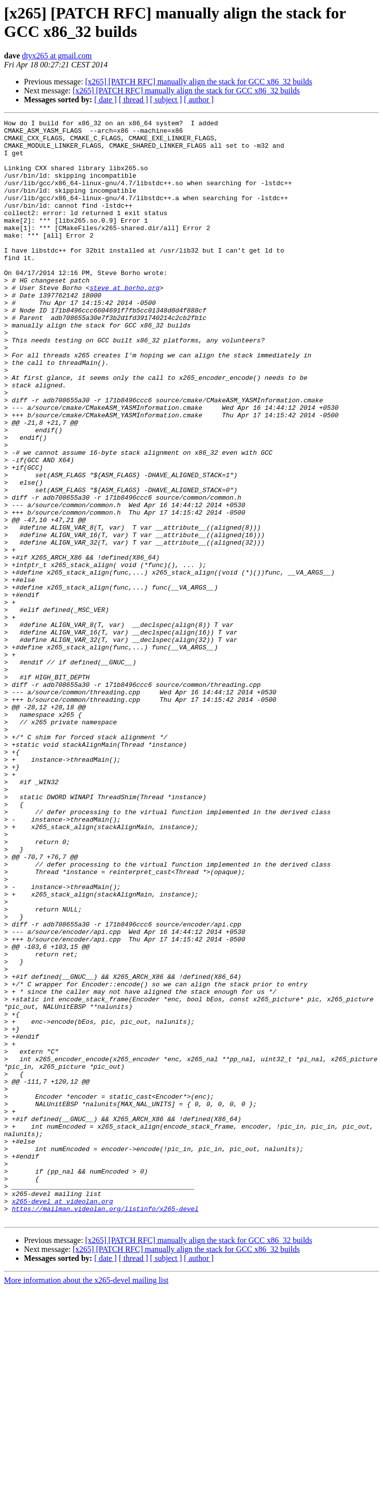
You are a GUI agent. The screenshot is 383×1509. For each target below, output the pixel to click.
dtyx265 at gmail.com (57, 55)
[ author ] (199, 99)
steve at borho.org (125, 321)
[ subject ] (166, 99)
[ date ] (105, 99)
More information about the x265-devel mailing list (86, 1500)
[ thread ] (133, 99)
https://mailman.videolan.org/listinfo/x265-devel (105, 1427)
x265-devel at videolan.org (62, 1418)
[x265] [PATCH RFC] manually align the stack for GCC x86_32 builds (198, 81)
